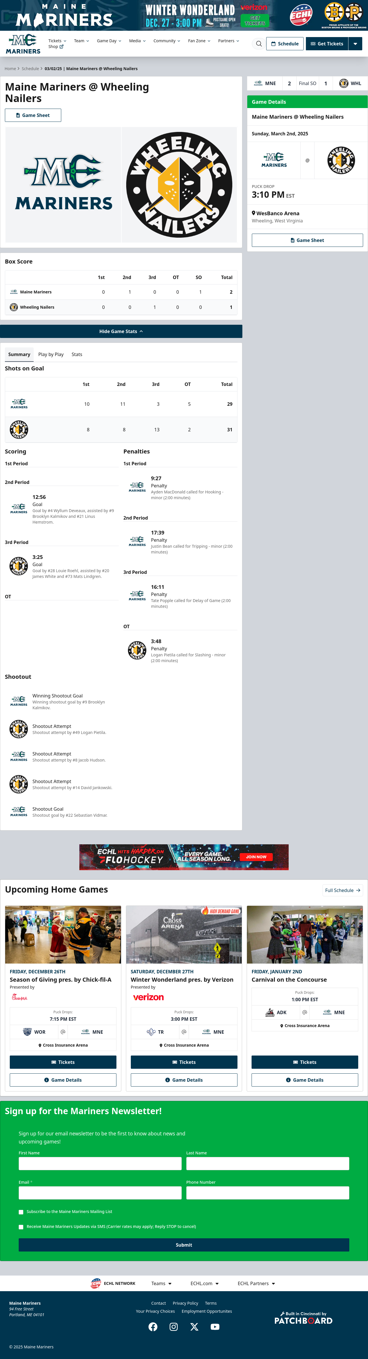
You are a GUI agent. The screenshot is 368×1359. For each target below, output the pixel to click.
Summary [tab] (19, 354)
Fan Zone (199, 40)
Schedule (285, 44)
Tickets (57, 40)
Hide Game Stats (121, 331)
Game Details (63, 1080)
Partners (229, 40)
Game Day (109, 40)
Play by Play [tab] (51, 354)
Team (82, 40)
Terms (210, 1303)
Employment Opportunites (207, 1311)
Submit (184, 1245)
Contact (158, 1303)
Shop (56, 46)
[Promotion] (184, 15)
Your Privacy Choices (155, 1311)
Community (167, 40)
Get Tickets (327, 44)
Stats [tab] (77, 354)
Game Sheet (33, 115)
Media (138, 40)
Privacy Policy (185, 1303)
